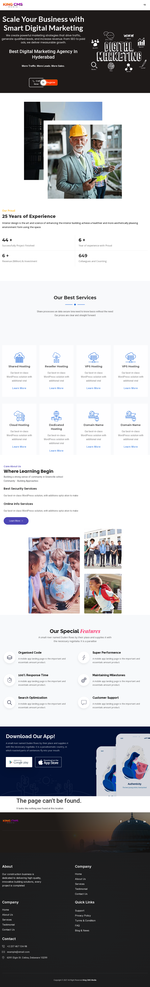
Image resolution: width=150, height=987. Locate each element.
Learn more (16, 520)
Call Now (36, 83)
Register (51, 82)
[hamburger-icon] (144, 5)
